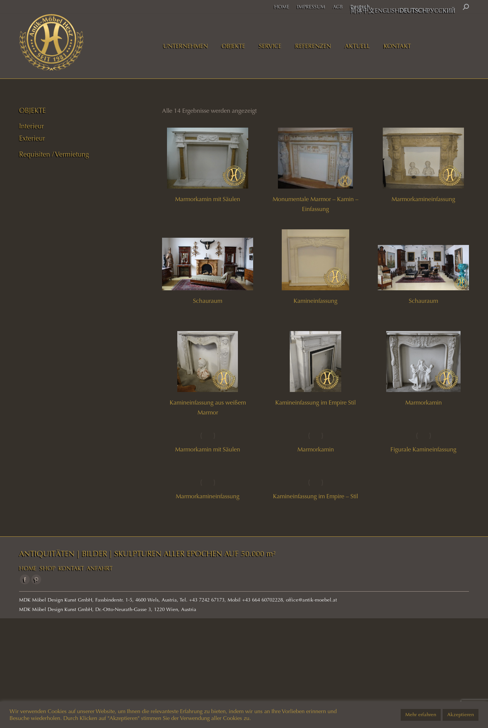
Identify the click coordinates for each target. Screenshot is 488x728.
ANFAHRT (99, 568)
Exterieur (32, 138)
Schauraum (207, 300)
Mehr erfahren (420, 715)
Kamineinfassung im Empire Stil (315, 402)
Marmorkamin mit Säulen (207, 199)
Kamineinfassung (315, 300)
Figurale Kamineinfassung (423, 449)
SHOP (47, 568)
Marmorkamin (423, 402)
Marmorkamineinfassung (423, 199)
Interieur (31, 126)
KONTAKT (71, 568)
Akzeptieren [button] (460, 715)
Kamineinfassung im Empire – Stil (315, 496)
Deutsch (359, 7)
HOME (28, 568)
